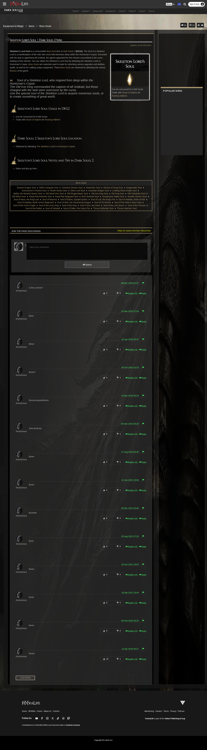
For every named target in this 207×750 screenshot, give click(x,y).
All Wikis (31, 711)
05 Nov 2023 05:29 (128, 424)
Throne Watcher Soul (126, 208)
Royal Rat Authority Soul (40, 196)
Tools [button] (151, 11)
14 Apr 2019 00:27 (129, 649)
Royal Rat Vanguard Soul (66, 196)
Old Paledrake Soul (136, 193)
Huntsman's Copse (67, 146)
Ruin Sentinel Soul (90, 196)
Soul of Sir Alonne (102, 202)
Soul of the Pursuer (136, 205)
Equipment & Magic (13, 26)
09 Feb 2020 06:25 (129, 621)
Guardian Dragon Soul (98, 190)
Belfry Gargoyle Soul (48, 187)
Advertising (149, 711)
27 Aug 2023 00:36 (129, 452)
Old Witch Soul (19, 196)
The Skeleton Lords (46, 146)
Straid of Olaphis (128, 92)
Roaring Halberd (118, 96)
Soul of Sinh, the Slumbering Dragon (74, 202)
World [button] (132, 11)
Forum (39, 711)
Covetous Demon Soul (72, 187)
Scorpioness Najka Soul (113, 196)
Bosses (34, 71)
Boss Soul (52, 51)
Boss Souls (45, 26)
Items (31, 26)
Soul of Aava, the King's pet (26, 199)
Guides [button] (142, 11)
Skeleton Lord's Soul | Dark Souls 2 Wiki (37, 40)
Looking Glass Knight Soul (124, 190)
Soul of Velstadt (52, 208)
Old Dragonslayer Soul (77, 193)
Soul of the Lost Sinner (113, 205)
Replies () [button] (130, 293)
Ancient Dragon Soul (26, 187)
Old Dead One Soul (54, 193)
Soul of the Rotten (33, 208)
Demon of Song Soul (112, 187)
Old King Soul (117, 193)
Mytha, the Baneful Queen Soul (27, 193)
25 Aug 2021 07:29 (129, 536)
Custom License (73, 725)
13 (192, 25)
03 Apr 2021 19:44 (129, 592)
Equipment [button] (111, 11)
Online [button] (122, 11)
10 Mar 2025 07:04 (129, 311)
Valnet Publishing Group (175, 719)
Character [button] (98, 11)
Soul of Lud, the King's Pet (103, 199)
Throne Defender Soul (103, 208)
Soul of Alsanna (49, 199)
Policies (181, 711)
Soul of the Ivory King (48, 205)
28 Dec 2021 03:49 (128, 508)
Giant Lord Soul (77, 190)
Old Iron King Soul (99, 193)
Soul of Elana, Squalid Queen (73, 199)
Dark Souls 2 (70, 51)
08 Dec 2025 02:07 (128, 283)
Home (24, 711)
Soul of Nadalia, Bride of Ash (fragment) (35, 202)
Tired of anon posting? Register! (132, 231)
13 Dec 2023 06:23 (128, 395)
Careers (158, 711)
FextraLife (149, 719)
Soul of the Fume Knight (24, 205)
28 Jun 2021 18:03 (128, 564)
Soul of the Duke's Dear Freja (127, 202)
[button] (170, 4)
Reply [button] (141, 293)
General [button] (86, 11)
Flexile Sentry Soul (58, 190)
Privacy (173, 711)
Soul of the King (69, 205)
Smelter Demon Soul (137, 196)
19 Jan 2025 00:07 (128, 339)
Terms (166, 711)
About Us (47, 711)
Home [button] (76, 11)
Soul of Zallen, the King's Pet (76, 208)
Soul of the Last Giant (90, 205)
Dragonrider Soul (134, 187)
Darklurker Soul (93, 187)
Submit (86, 265)
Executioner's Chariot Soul (34, 190)
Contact (56, 711)
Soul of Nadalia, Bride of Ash (131, 199)
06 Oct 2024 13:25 (128, 367)
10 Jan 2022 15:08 (128, 480)
